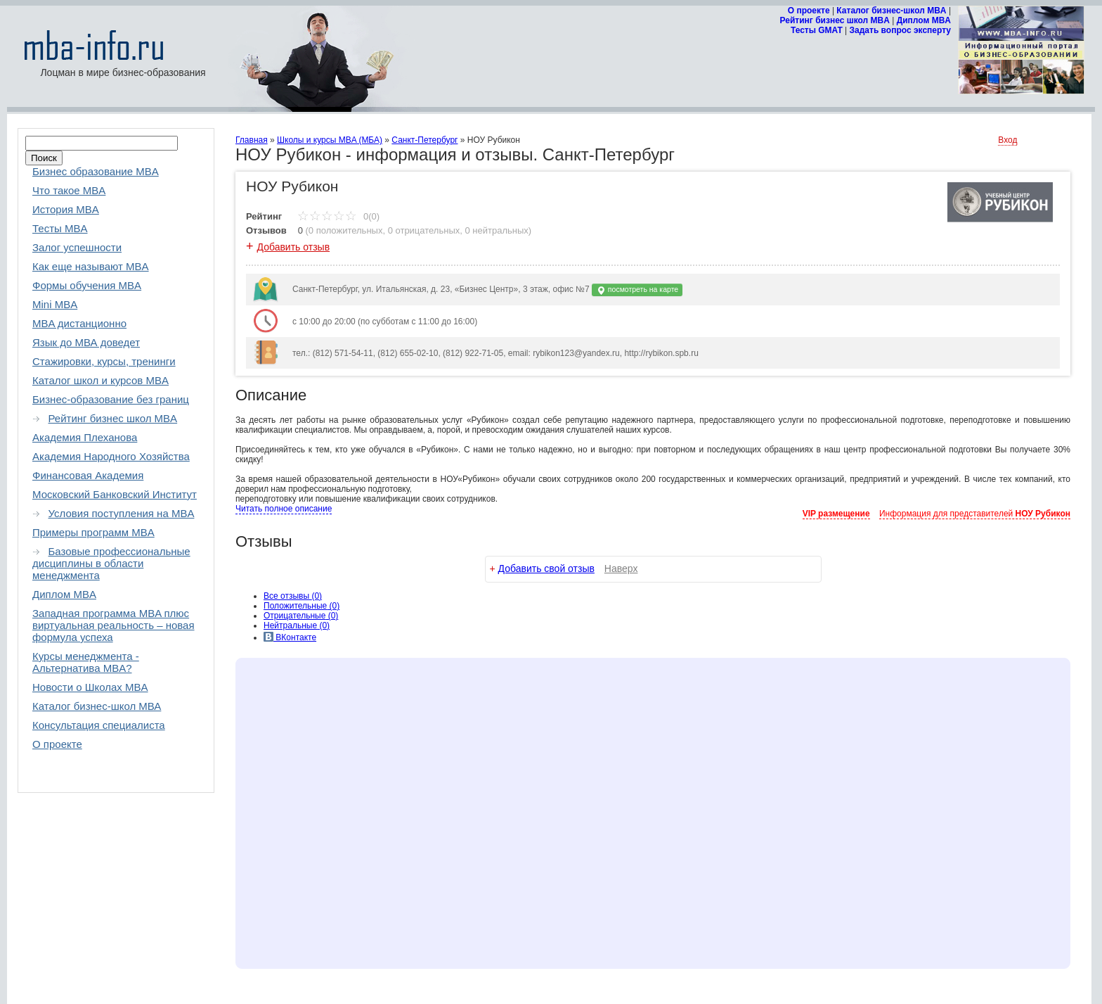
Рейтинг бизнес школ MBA (835, 20)
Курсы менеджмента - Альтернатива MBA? (85, 662)
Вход (1007, 140)
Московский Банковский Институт (114, 494)
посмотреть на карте (637, 290)
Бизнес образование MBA (95, 171)
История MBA (65, 209)
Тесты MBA (60, 228)
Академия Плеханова (84, 437)
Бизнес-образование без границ (110, 399)
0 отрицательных (424, 230)
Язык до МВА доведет (86, 342)
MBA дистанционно (79, 323)
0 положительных (346, 230)
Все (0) (293, 596)
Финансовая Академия (87, 475)
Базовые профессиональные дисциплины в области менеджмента (111, 563)
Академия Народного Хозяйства (111, 456)
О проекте (809, 10)
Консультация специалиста (98, 725)
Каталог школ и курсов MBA (100, 380)
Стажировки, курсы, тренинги (104, 361)
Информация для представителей (974, 514)
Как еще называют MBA (90, 266)
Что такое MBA (68, 190)
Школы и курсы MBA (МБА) (329, 140)
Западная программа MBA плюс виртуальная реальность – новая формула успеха (113, 625)
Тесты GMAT (817, 30)
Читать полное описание (283, 509)
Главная (251, 140)
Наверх (621, 568)
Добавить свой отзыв (546, 568)
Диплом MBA (924, 20)
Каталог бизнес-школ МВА (96, 706)
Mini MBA (54, 304)
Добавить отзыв (293, 247)
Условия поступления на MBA (121, 513)
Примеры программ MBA (93, 532)
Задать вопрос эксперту (900, 30)
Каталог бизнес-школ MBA (891, 10)
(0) (301, 606)
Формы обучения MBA (86, 285)
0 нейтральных (497, 230)
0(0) (338, 216)
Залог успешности (77, 247)
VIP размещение (836, 514)
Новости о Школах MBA (90, 687)
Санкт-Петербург (424, 140)
